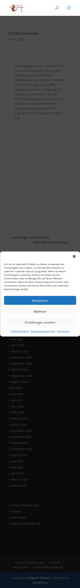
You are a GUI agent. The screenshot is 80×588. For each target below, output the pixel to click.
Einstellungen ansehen (40, 322)
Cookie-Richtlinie (19, 331)
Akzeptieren (40, 300)
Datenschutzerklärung (43, 331)
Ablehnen (40, 311)
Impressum (63, 331)
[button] (74, 257)
